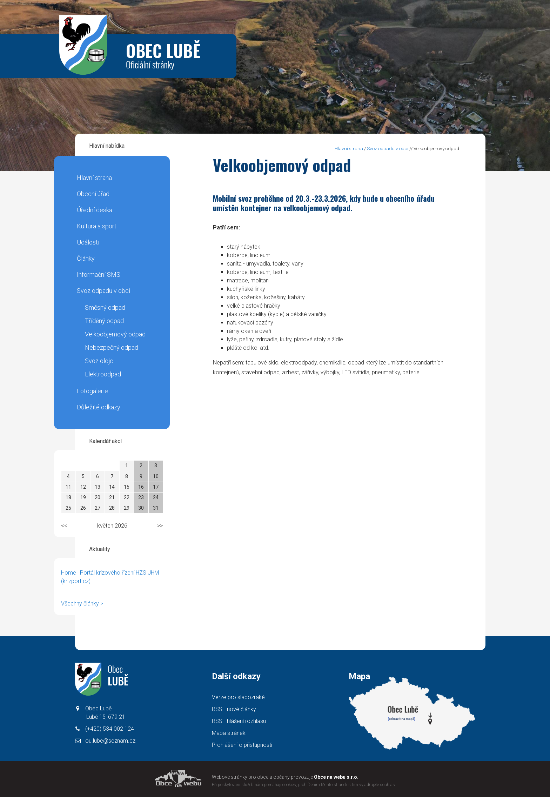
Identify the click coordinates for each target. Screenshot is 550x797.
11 (68, 487)
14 (112, 487)
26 (83, 508)
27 (97, 508)
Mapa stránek (229, 733)
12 (83, 487)
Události (88, 242)
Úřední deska (94, 210)
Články (86, 258)
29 (126, 508)
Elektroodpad (103, 374)
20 (97, 497)
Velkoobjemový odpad (115, 334)
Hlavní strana (94, 177)
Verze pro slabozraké (238, 697)
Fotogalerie (92, 391)
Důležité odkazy (98, 407)
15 (126, 487)
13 (97, 487)
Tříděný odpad (104, 320)
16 (141, 487)
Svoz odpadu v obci (103, 290)
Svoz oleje (99, 360)
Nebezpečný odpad (111, 347)
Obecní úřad (93, 193)
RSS (234, 709)
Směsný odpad (105, 307)
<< (64, 525)
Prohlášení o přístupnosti (242, 745)
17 (156, 487)
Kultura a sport (96, 226)
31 (156, 508)
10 (156, 476)
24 (156, 497)
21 (112, 497)
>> (160, 525)
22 (126, 497)
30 (141, 508)
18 (68, 497)
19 (83, 497)
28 (112, 508)
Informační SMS (98, 274)
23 (141, 497)
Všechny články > (82, 603)
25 (68, 508)
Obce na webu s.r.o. (336, 777)
